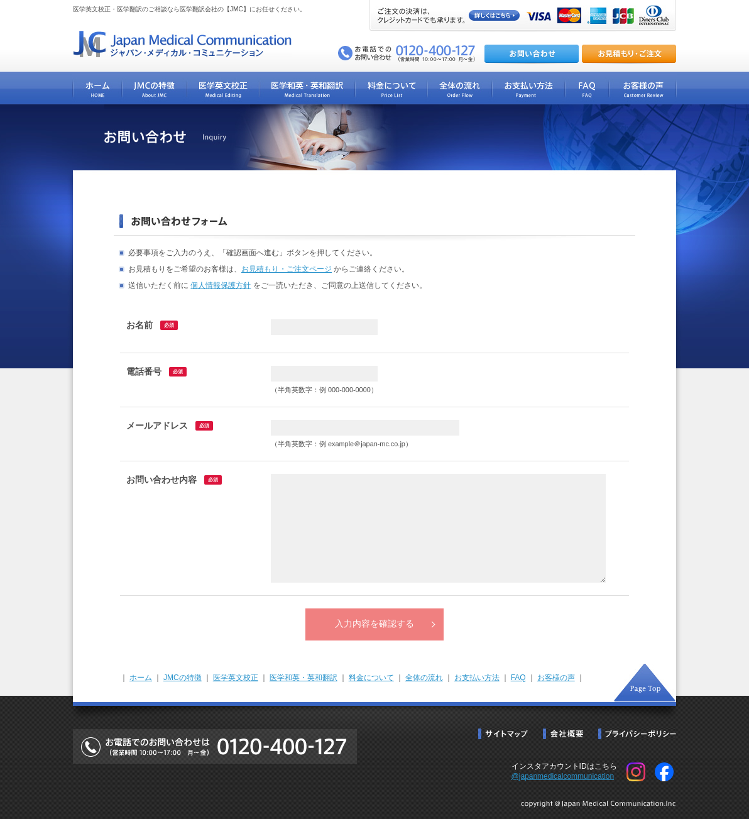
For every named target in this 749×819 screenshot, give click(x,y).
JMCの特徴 (182, 677)
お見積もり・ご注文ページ (286, 269)
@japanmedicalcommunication (563, 776)
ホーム (140, 677)
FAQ (518, 677)
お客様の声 (556, 677)
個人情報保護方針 (220, 285)
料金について (371, 677)
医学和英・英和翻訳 (303, 677)
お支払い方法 (477, 677)
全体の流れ (424, 677)
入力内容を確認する (374, 624)
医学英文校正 (235, 677)
